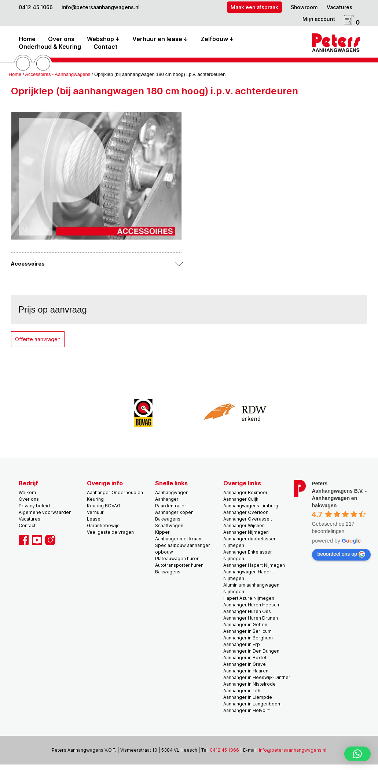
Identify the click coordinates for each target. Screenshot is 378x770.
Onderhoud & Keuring (50, 46)
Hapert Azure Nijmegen (248, 598)
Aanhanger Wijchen (244, 525)
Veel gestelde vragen (110, 532)
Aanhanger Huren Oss (247, 611)
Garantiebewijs (103, 525)
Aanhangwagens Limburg (250, 505)
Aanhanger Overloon (245, 512)
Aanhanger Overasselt (247, 519)
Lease (93, 519)
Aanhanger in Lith (241, 690)
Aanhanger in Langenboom (252, 704)
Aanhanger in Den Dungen (251, 651)
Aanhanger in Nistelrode (249, 684)
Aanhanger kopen (174, 512)
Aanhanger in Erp (241, 644)
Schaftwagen (169, 525)
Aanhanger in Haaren (245, 671)
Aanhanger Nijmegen (246, 532)
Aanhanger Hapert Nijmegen (254, 565)
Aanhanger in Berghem (248, 638)
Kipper (162, 532)
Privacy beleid (34, 505)
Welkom (27, 492)
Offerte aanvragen (37, 339)
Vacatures (339, 7)
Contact (105, 46)
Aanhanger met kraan (178, 538)
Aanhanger (167, 499)
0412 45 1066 (36, 7)
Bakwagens (167, 519)
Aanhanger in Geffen (245, 624)
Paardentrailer (170, 505)
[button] (357, 754)
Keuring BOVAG (103, 505)
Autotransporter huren (179, 565)
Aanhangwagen (171, 492)
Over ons (61, 39)
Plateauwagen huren (177, 558)
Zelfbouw (214, 39)
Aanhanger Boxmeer (245, 492)
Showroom (304, 7)
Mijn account (318, 19)
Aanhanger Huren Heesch (251, 604)
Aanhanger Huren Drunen (250, 618)
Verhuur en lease (157, 39)
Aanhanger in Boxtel (244, 657)
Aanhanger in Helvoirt (246, 710)
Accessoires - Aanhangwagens (57, 74)
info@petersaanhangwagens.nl (101, 7)
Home (27, 39)
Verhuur (95, 512)
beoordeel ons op (341, 554)
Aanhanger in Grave (244, 664)
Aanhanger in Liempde (247, 697)
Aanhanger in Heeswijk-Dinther (256, 677)
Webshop (100, 39)
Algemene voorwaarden (45, 512)
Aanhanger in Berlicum (247, 631)
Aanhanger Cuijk (240, 499)
